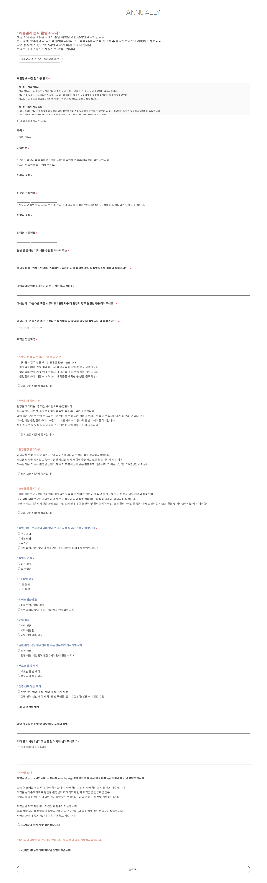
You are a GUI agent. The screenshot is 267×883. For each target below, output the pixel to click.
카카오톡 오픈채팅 (38, 49)
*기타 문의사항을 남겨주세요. (134, 755)
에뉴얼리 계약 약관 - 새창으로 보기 (40, 59)
